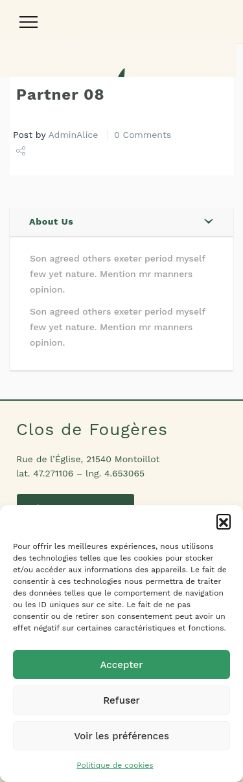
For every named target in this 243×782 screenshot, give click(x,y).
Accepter (121, 665)
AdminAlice (73, 134)
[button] (223, 521)
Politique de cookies (114, 765)
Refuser (121, 700)
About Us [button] (51, 221)
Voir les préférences (121, 736)
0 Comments (142, 134)
